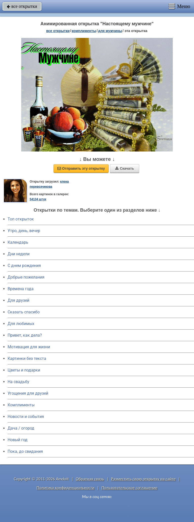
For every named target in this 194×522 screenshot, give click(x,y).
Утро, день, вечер (24, 230)
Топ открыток (21, 219)
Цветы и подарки (24, 370)
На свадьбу (18, 381)
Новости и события (26, 416)
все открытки (22, 6)
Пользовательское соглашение (129, 487)
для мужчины (110, 31)
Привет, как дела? (25, 335)
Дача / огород (21, 428)
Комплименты (21, 405)
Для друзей (18, 300)
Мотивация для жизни (29, 346)
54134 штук (38, 199)
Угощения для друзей (28, 393)
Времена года (21, 288)
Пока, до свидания (25, 451)
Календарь (18, 242)
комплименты (83, 31)
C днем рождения (24, 265)
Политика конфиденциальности (65, 487)
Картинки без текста (27, 358)
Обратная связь (90, 479)
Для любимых (21, 323)
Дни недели (19, 254)
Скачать (124, 168)
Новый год (18, 439)
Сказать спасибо (24, 312)
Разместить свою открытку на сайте (143, 479)
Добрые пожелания (26, 277)
